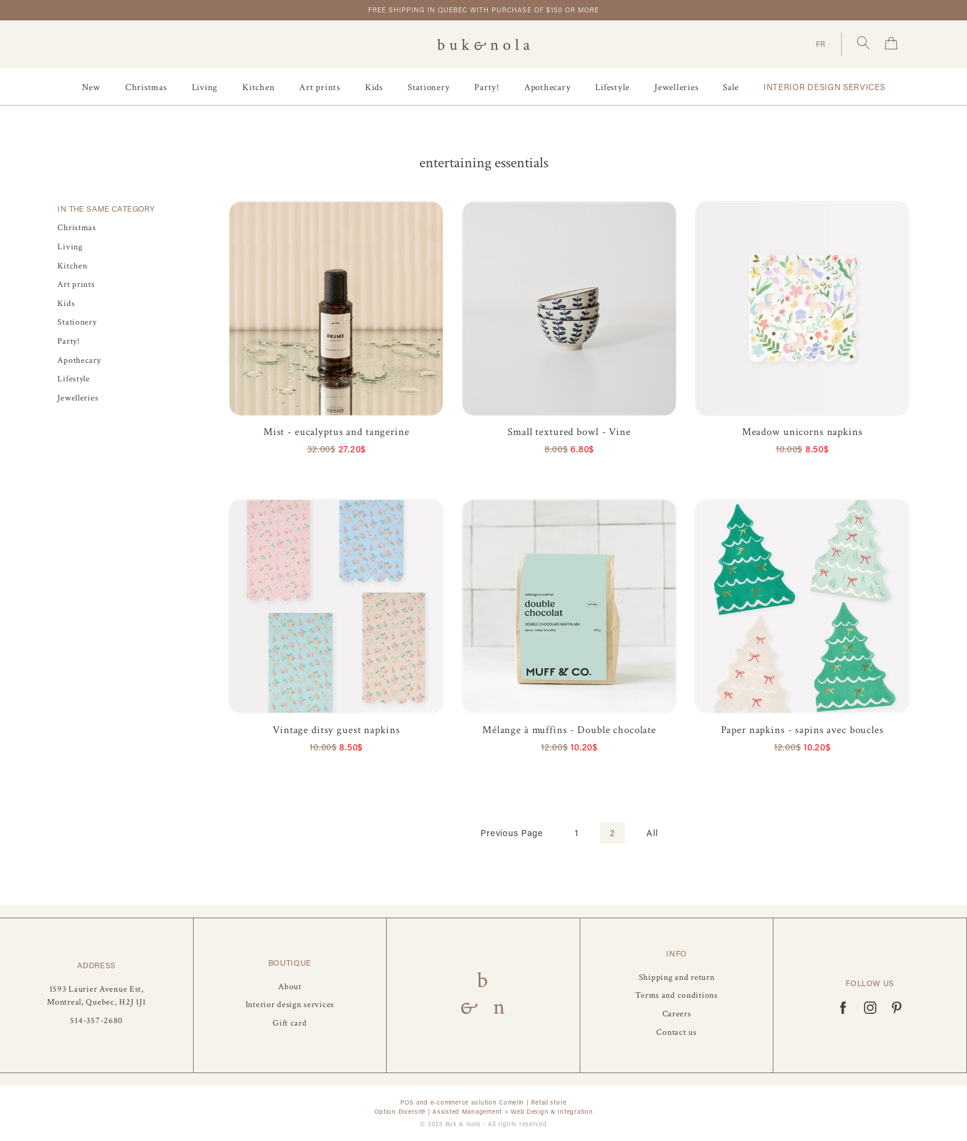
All (651, 833)
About (290, 986)
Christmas (146, 87)
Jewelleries (676, 87)
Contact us (676, 1032)
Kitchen (258, 87)
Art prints (319, 87)
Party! (487, 87)
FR (821, 44)
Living (205, 87)
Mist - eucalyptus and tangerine (336, 432)
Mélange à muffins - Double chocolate (569, 730)
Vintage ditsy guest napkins (336, 730)
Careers (676, 1013)
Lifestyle (612, 87)
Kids (374, 87)
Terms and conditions (676, 995)
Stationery (429, 87)
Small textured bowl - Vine (569, 432)
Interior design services (824, 87)
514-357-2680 (96, 1020)
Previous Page (511, 833)
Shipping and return (677, 977)
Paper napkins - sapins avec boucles (802, 730)
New (91, 87)
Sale (731, 87)
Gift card (290, 1023)
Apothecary (547, 87)
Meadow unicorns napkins (802, 432)
